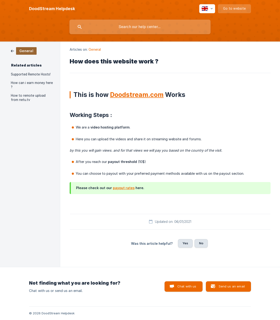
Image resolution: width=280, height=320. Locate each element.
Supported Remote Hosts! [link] (31, 74)
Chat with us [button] (186, 286)
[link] (24, 50)
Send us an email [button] (232, 286)
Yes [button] (185, 243)
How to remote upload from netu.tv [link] (28, 98)
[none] (52, 8)
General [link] (95, 49)
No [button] (201, 243)
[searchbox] (140, 27)
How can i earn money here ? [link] (32, 85)
